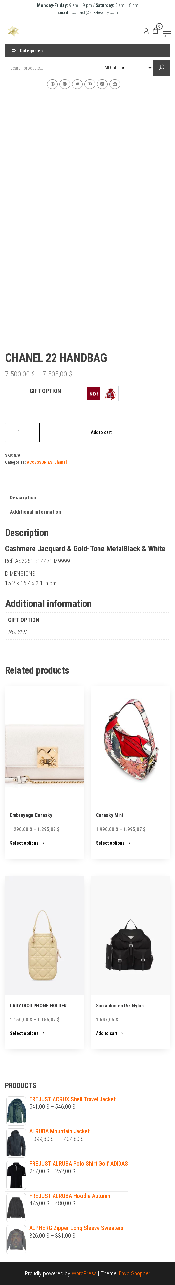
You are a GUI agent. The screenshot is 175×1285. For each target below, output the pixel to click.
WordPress (84, 1273)
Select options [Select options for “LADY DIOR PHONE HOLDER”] (24, 1033)
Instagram (64, 84)
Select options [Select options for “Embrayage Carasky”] (24, 843)
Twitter (77, 84)
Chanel (60, 462)
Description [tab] (23, 498)
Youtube (89, 84)
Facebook (52, 84)
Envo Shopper (134, 1273)
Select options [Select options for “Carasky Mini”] (110, 843)
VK (102, 84)
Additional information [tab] (35, 512)
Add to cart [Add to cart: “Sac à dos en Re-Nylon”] (106, 1033)
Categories (31, 51)
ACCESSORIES (39, 462)
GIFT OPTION (45, 390)
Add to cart (101, 432)
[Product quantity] (21, 432)
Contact (114, 84)
